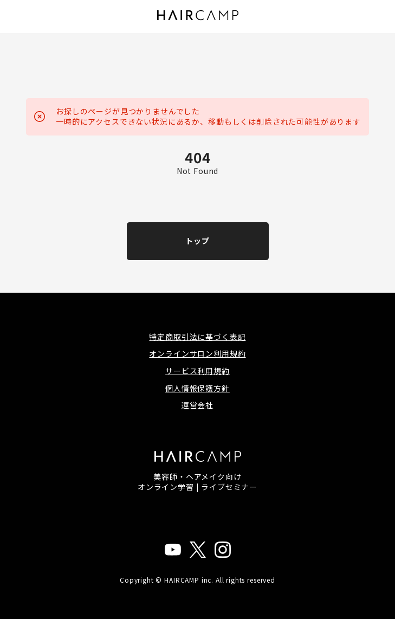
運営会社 (197, 404)
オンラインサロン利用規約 (197, 353)
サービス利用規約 (197, 370)
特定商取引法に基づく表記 (197, 336)
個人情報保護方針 (197, 388)
